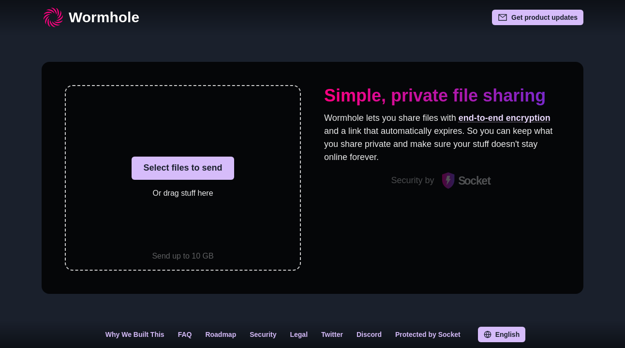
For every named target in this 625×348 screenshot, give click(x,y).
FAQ (185, 334)
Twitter (332, 334)
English (502, 334)
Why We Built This (134, 334)
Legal (299, 334)
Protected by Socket (428, 334)
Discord (369, 334)
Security (263, 334)
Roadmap (220, 334)
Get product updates (538, 17)
